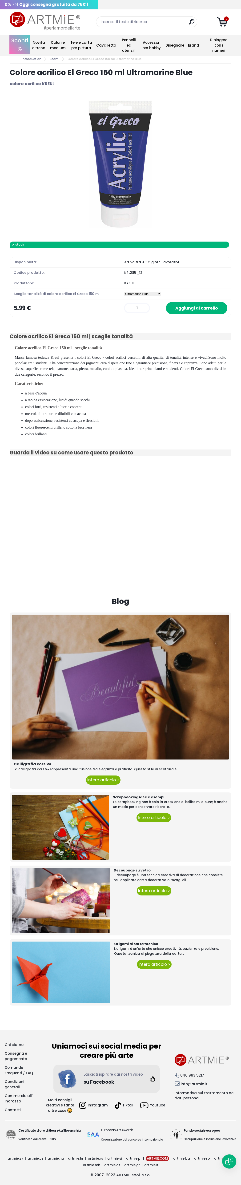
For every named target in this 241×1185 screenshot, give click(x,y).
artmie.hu (56, 1158)
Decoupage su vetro (132, 870)
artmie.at (112, 1165)
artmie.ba (181, 1158)
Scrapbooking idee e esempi (138, 797)
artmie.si (114, 1158)
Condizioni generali (14, 1084)
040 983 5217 (192, 1075)
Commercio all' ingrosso (18, 1098)
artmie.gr (132, 1165)
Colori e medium (58, 45)
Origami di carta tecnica (136, 944)
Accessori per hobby (151, 45)
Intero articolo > (103, 780)
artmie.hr (76, 1158)
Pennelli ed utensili (129, 45)
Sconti (54, 59)
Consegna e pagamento (16, 1056)
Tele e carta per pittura (81, 45)
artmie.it (151, 1165)
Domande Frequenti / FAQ (19, 1070)
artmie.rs (95, 1158)
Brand (193, 45)
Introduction (31, 59)
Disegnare (174, 45)
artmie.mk (91, 1165)
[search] (191, 23)
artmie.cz (35, 1158)
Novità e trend (38, 45)
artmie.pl (133, 1158)
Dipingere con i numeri (218, 45)
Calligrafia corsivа (32, 764)
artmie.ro (202, 1158)
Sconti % (19, 44)
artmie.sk (15, 1158)
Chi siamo (14, 1044)
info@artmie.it (194, 1084)
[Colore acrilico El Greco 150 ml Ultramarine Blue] (120, 164)
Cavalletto (106, 45)
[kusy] (137, 308)
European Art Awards (117, 1130)
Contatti (13, 1109)
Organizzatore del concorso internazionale (132, 1139)
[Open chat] (229, 1161)
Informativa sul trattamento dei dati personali (204, 1095)
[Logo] (45, 21)
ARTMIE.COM (157, 1158)
